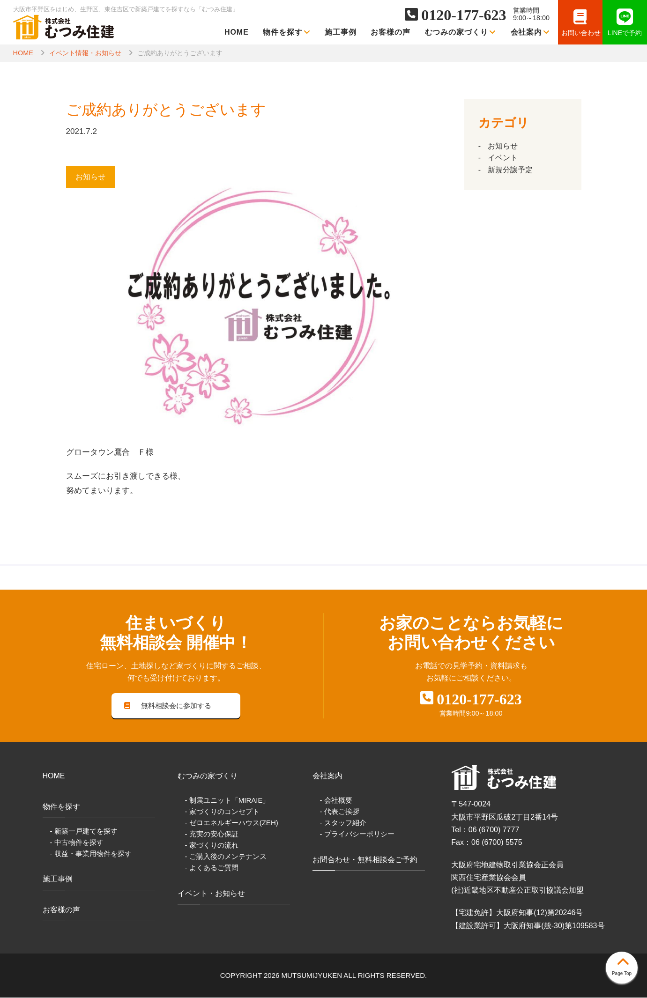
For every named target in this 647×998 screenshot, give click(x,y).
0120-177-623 (463, 15)
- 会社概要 (336, 801)
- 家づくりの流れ (211, 846)
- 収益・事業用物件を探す (91, 854)
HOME (236, 32)
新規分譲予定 (510, 170)
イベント (503, 158)
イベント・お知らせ (211, 894)
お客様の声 (390, 32)
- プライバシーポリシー (357, 835)
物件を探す (287, 32)
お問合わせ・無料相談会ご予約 (364, 860)
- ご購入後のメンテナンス (226, 857)
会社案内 (530, 32)
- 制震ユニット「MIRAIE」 (227, 801)
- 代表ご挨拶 (339, 812)
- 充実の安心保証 (211, 835)
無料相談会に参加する (168, 706)
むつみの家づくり (461, 32)
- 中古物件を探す (77, 843)
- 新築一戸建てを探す (84, 831)
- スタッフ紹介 (343, 824)
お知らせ (503, 146)
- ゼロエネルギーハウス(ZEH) (231, 824)
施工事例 (341, 32)
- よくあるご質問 (211, 868)
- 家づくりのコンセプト (222, 812)
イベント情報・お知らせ (85, 53)
